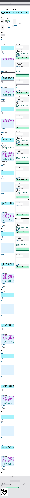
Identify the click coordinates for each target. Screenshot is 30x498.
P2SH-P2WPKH (5, 149)
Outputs (17, 43)
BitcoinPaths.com (8, 478)
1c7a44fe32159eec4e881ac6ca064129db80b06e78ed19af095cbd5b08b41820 (8, 417)
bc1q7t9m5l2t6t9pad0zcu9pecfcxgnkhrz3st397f (22, 162)
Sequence (3, 68)
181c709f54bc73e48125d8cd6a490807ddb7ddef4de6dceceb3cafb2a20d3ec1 (8, 139)
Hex (6, 34)
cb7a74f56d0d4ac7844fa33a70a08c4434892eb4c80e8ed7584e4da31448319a (8, 109)
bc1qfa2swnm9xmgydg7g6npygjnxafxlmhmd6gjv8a (22, 232)
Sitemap (9, 476)
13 (2, 420)
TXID (2, 76)
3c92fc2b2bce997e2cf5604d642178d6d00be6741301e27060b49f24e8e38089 (8, 173)
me (13, 484)
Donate (5, 476)
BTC (19, 63)
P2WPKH (4, 67)
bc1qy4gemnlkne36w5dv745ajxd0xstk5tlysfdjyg (22, 249)
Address (17, 56)
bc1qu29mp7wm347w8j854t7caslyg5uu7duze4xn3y (22, 214)
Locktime (2, 39)
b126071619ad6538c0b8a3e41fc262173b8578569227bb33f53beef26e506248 (8, 386)
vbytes (9, 27)
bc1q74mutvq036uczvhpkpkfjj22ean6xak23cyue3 (22, 197)
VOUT (2, 50)
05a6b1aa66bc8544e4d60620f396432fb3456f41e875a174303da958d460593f (8, 234)
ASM (5, 87)
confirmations (9, 21)
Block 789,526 (7, 20)
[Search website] (15, 3)
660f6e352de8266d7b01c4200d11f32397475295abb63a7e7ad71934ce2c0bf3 (8, 295)
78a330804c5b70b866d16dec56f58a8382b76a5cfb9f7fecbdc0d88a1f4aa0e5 (8, 48)
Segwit (15, 25)
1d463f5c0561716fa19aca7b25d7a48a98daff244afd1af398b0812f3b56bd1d (8, 447)
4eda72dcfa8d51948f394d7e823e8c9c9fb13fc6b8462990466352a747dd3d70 (8, 356)
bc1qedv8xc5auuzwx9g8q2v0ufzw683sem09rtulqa (22, 58)
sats (21, 63)
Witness (2, 87)
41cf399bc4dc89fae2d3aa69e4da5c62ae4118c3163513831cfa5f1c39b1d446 (8, 264)
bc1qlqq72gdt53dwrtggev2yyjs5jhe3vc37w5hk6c (22, 180)
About (2, 476)
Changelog (14, 476)
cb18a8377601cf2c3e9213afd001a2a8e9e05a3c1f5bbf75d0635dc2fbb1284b (8, 203)
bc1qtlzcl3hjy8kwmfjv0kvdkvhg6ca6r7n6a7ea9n (22, 127)
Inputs (2, 43)
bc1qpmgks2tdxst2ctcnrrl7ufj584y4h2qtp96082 (22, 267)
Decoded (2, 34)
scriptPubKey (18, 49)
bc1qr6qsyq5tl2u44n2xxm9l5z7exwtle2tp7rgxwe (22, 93)
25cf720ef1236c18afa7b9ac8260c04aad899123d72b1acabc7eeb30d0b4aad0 (8, 325)
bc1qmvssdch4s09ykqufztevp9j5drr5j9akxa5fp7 (22, 75)
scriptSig (2, 53)
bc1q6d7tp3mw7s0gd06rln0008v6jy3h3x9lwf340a (22, 145)
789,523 (9, 40)
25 (2, 359)
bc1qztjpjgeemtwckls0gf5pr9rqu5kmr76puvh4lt (22, 110)
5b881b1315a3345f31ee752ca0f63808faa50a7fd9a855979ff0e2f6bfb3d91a (8, 78)
